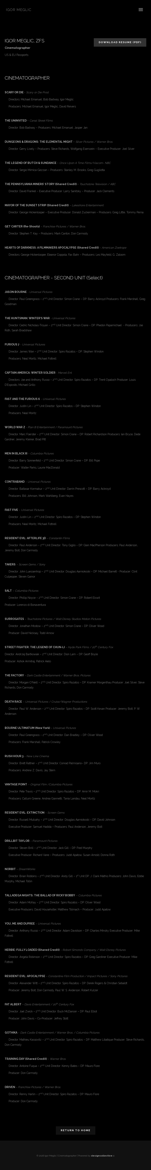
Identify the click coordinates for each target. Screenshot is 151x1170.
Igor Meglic (18, 10)
